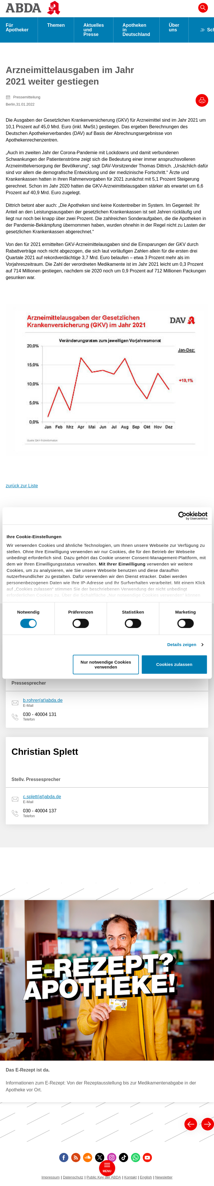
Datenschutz (73, 1177)
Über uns (174, 27)
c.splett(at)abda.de (42, 796)
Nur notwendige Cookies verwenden (106, 664)
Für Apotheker (17, 27)
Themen (56, 25)
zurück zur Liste (22, 485)
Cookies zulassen (174, 664)
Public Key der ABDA (103, 1177)
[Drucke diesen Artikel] (202, 100)
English (146, 1177)
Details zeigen (181, 644)
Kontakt (130, 1177)
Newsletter (163, 1177)
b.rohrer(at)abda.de (43, 700)
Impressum (50, 1177)
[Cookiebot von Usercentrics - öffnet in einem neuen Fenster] (182, 515)
